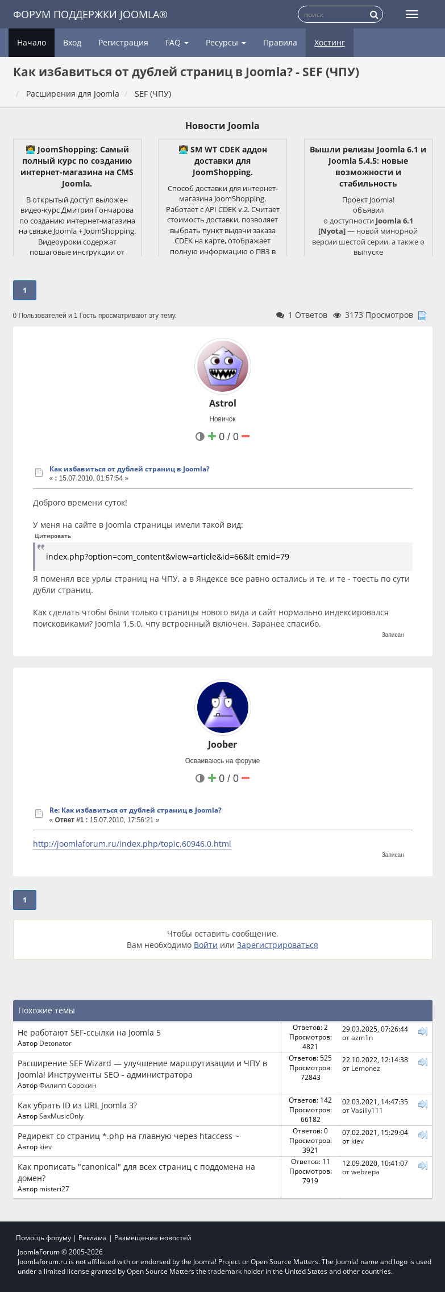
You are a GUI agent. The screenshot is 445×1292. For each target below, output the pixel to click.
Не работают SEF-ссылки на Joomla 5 (89, 1032)
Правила (280, 42)
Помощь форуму (43, 1238)
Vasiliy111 (367, 1110)
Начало (31, 42)
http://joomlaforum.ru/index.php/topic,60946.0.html (132, 843)
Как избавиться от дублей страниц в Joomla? (129, 469)
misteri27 (54, 1188)
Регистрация (123, 42)
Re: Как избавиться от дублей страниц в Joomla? (135, 810)
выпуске (368, 252)
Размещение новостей (153, 1238)
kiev (45, 1146)
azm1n (362, 1037)
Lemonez (365, 1067)
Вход (72, 42)
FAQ (177, 42)
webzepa (365, 1171)
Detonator (55, 1042)
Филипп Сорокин (68, 1085)
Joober (222, 744)
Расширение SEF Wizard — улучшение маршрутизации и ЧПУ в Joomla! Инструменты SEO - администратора (142, 1069)
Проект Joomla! (368, 199)
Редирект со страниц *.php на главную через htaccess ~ (128, 1135)
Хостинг (329, 42)
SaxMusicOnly (61, 1115)
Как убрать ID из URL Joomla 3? (77, 1105)
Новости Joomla (222, 125)
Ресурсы (226, 42)
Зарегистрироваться (277, 944)
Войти (206, 944)
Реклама (92, 1238)
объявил (368, 210)
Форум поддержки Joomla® (90, 14)
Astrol (222, 403)
